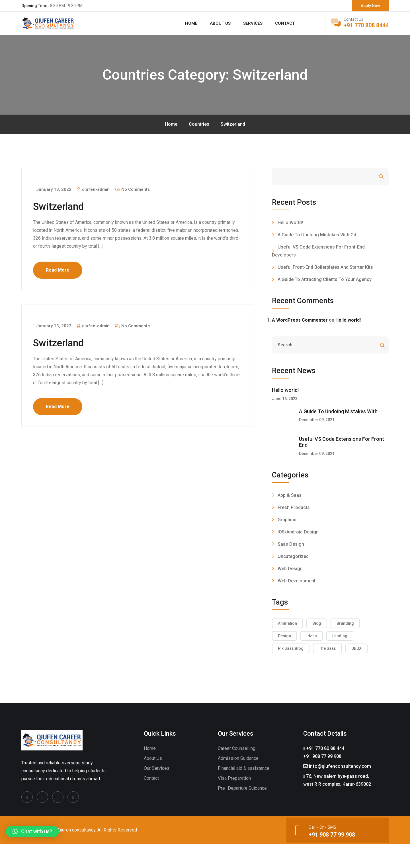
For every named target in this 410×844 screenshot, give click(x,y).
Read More (57, 270)
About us (220, 23)
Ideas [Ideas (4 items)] (311, 636)
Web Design (290, 568)
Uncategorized (293, 556)
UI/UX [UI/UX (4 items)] (356, 648)
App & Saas (290, 495)
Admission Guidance (238, 758)
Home (191, 23)
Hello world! (290, 222)
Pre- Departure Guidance (242, 788)
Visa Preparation (234, 778)
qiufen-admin (93, 189)
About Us (153, 758)
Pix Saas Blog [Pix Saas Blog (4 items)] (291, 648)
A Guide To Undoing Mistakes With (338, 411)
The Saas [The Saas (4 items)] (327, 648)
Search (366, 176)
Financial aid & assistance (243, 768)
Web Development (296, 581)
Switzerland (59, 206)
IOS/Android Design (298, 532)
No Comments (132, 189)
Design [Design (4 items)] (284, 636)
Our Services (156, 768)
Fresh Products (294, 507)
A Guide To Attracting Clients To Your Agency (325, 279)
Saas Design (291, 544)
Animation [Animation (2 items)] (287, 623)
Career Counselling (236, 748)
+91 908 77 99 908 (332, 834)
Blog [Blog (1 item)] (316, 623)
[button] (32, 831)
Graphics (287, 519)
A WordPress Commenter (300, 320)
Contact (285, 23)
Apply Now (370, 5)
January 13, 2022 (52, 189)
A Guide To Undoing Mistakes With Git (317, 234)
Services (253, 23)
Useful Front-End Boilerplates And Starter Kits (325, 267)
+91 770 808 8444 (366, 25)
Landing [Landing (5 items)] (339, 636)
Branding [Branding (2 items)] (345, 623)
